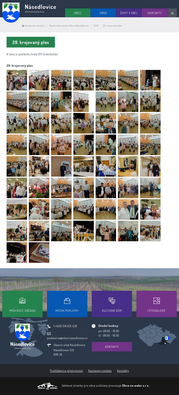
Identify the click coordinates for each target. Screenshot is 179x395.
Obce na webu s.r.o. (135, 385)
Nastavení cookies (100, 370)
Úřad (103, 13)
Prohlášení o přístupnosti (66, 370)
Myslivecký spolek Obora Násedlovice (69, 25)
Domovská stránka (33, 25)
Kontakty (155, 13)
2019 (96, 25)
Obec (77, 13)
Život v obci (129, 13)
